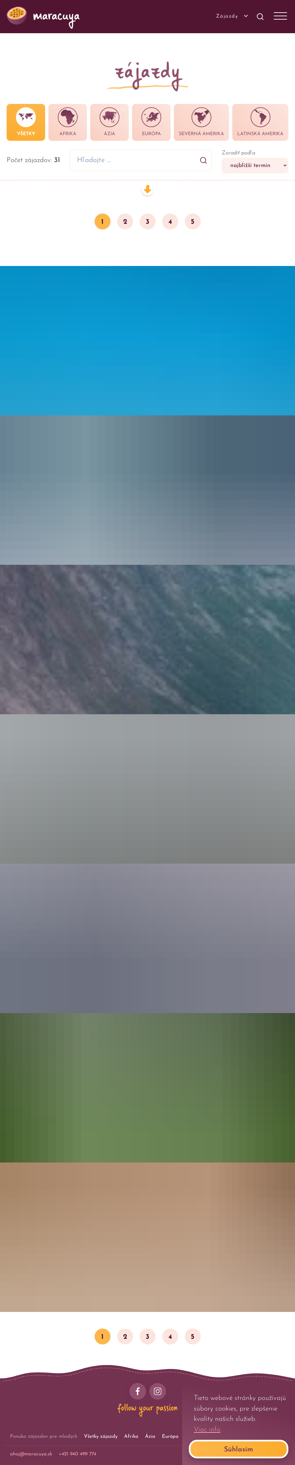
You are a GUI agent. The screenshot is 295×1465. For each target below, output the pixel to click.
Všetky (26, 121)
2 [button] (125, 221)
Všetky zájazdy (100, 1436)
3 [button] (147, 221)
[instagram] (157, 1391)
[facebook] (137, 1391)
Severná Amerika (201, 121)
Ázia (109, 121)
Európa (151, 121)
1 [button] (102, 221)
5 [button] (192, 221)
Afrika (68, 121)
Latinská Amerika (260, 121)
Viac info (207, 1429)
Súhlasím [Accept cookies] (238, 1449)
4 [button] (170, 221)
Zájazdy (231, 16)
